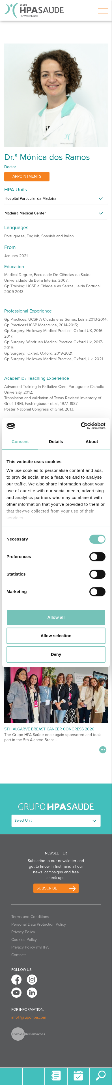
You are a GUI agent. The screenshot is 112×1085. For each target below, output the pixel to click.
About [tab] (92, 441)
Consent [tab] (20, 441)
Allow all (56, 617)
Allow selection (55, 635)
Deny (56, 654)
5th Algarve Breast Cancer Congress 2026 (49, 729)
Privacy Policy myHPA (30, 947)
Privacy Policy (23, 932)
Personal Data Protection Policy (38, 924)
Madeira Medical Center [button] (25, 213)
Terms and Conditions (30, 916)
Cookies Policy (24, 939)
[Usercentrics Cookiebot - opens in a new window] (80, 425)
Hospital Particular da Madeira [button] (30, 198)
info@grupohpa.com (28, 1017)
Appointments (26, 176)
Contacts (19, 954)
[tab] (56, 200)
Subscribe (46, 888)
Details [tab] (56, 441)
